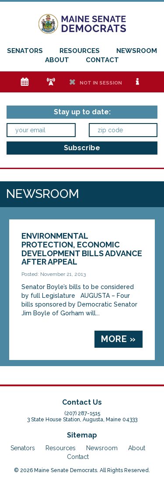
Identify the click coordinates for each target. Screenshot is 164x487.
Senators (25, 51)
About (57, 60)
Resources (79, 51)
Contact (102, 60)
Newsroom (136, 51)
